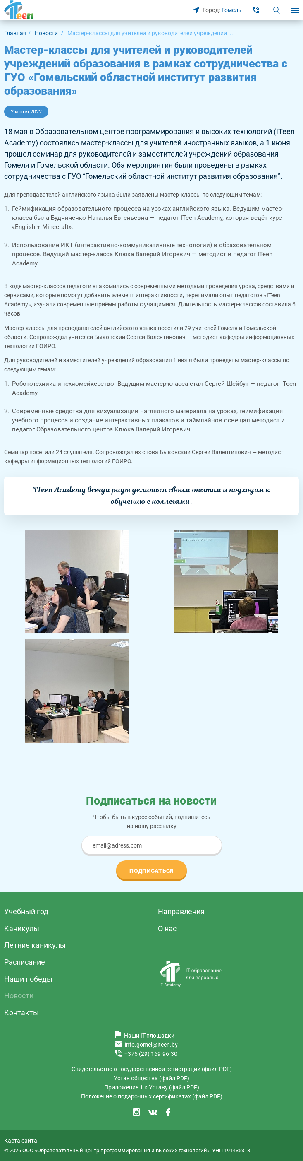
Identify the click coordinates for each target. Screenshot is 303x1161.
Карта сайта (20, 1141)
